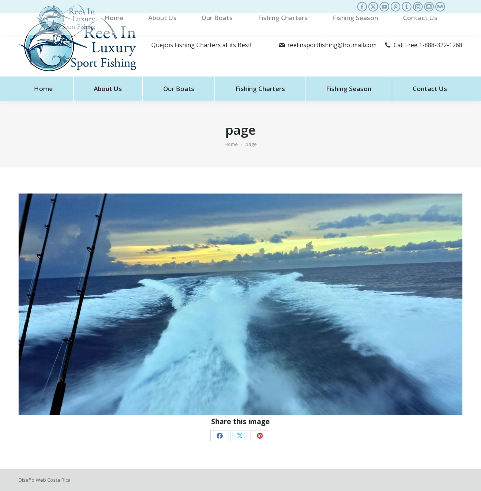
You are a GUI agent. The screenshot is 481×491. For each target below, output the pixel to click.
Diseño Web (32, 480)
